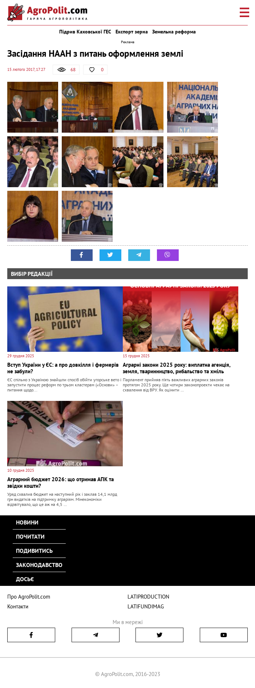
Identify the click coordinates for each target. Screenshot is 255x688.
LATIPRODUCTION (148, 596)
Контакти (17, 606)
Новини (27, 522)
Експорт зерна (132, 31)
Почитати (30, 536)
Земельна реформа (174, 31)
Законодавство (39, 564)
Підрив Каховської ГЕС (85, 31)
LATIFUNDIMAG (146, 606)
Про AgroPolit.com (28, 596)
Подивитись (34, 550)
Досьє (25, 579)
